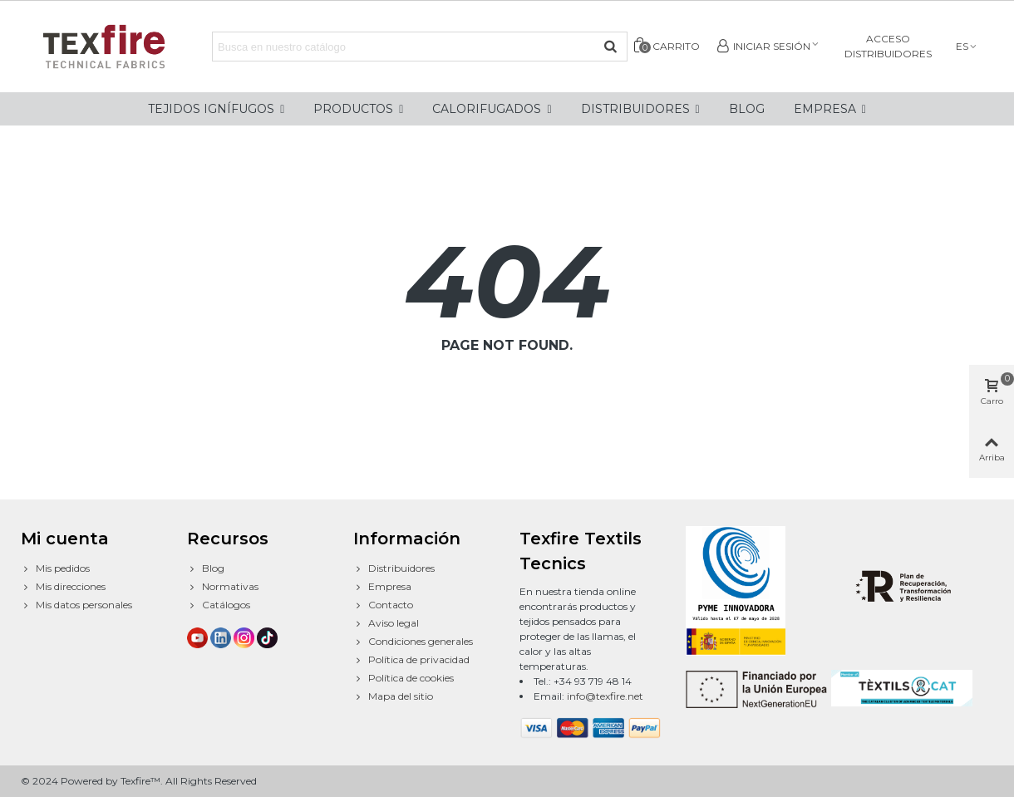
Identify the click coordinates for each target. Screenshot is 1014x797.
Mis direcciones (63, 586)
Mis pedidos (55, 568)
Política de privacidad (411, 659)
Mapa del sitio (393, 696)
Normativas (222, 586)
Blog (205, 568)
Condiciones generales (413, 641)
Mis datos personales (76, 605)
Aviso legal (386, 623)
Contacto (383, 605)
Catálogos (218, 605)
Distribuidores (394, 568)
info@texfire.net (605, 696)
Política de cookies (403, 678)
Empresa (382, 586)
